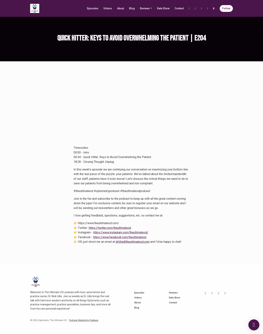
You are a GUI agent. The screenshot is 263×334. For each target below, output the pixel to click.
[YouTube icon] (205, 293)
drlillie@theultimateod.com (133, 241)
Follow (226, 8)
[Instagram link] (195, 8)
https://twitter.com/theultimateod (110, 228)
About (120, 8)
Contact (179, 8)
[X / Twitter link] (208, 8)
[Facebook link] (202, 8)
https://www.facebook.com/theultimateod (119, 237)
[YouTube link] (189, 8)
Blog (132, 8)
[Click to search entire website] (214, 8)
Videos (107, 8)
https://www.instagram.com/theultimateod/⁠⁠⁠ (120, 232)
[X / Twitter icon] (225, 293)
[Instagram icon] (212, 293)
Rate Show (163, 8)
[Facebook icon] (218, 293)
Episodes (92, 8)
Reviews (145, 8)
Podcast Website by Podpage (83, 320)
